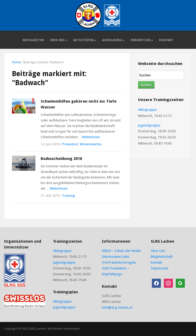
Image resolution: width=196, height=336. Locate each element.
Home (16, 62)
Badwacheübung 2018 (61, 158)
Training (68, 196)
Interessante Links (115, 257)
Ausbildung (113, 40)
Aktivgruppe (147, 110)
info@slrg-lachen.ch (117, 307)
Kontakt (166, 40)
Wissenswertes (90, 144)
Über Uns (58, 40)
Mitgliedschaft (162, 257)
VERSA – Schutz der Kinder (121, 251)
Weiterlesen (91, 137)
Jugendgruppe (149, 125)
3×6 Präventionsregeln (119, 262)
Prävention (142, 40)
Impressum (159, 268)
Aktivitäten (84, 40)
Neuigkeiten (33, 40)
